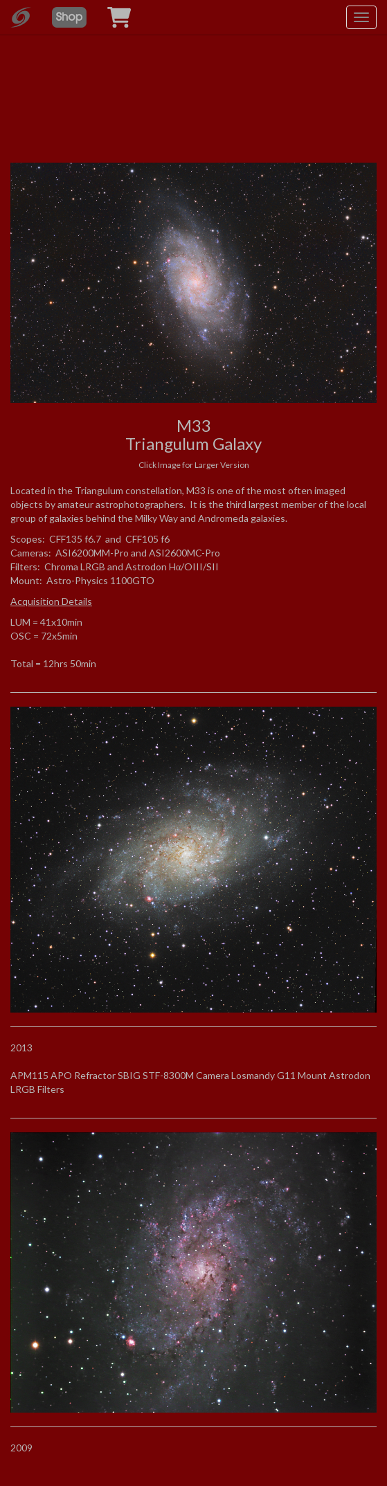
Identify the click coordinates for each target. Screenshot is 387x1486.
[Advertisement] (194, 90)
